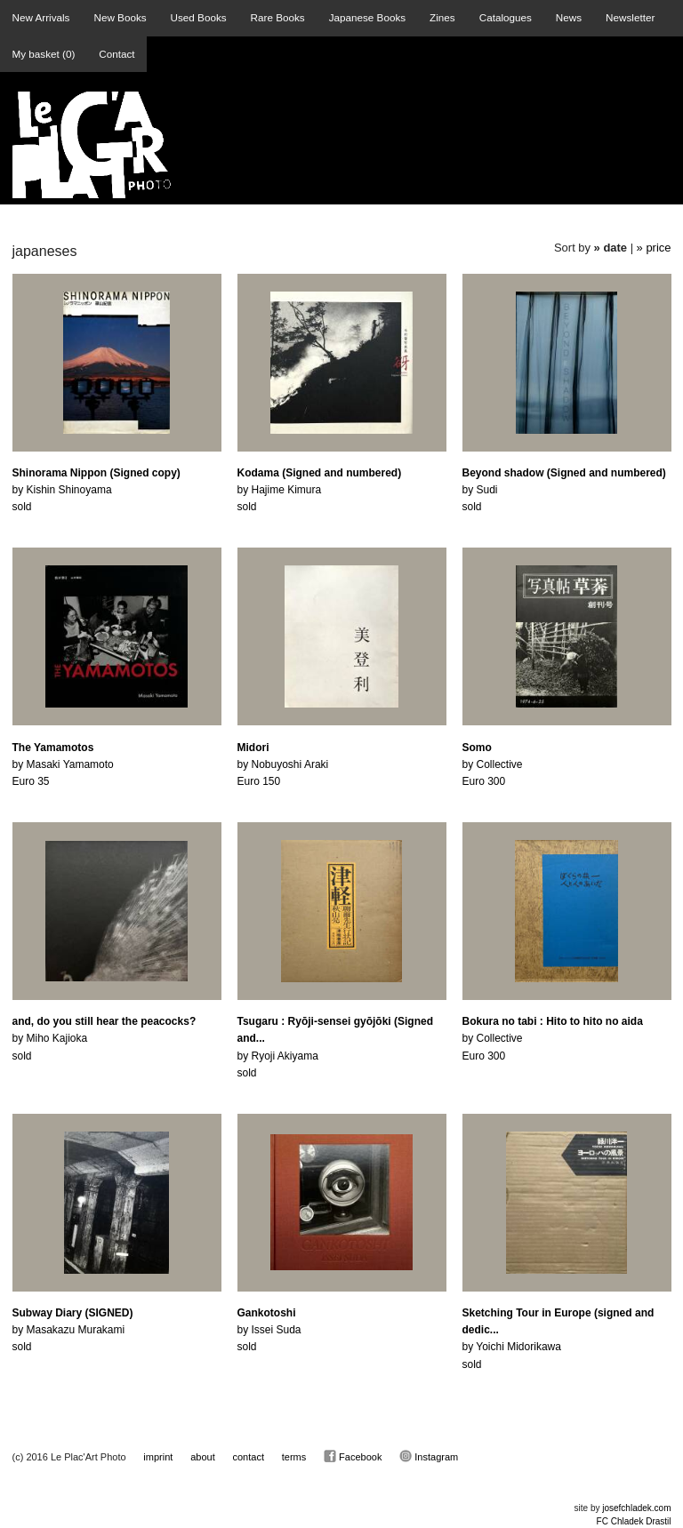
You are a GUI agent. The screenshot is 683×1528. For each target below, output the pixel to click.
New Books (119, 17)
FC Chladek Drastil (634, 1521)
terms (294, 1457)
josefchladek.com (636, 1508)
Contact (116, 54)
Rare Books (278, 17)
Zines (442, 17)
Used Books (199, 17)
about (202, 1457)
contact (248, 1457)
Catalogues (505, 17)
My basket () (44, 54)
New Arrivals (41, 17)
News (569, 17)
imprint (158, 1457)
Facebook (353, 1456)
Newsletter (630, 17)
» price (654, 247)
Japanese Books (367, 17)
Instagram (428, 1456)
